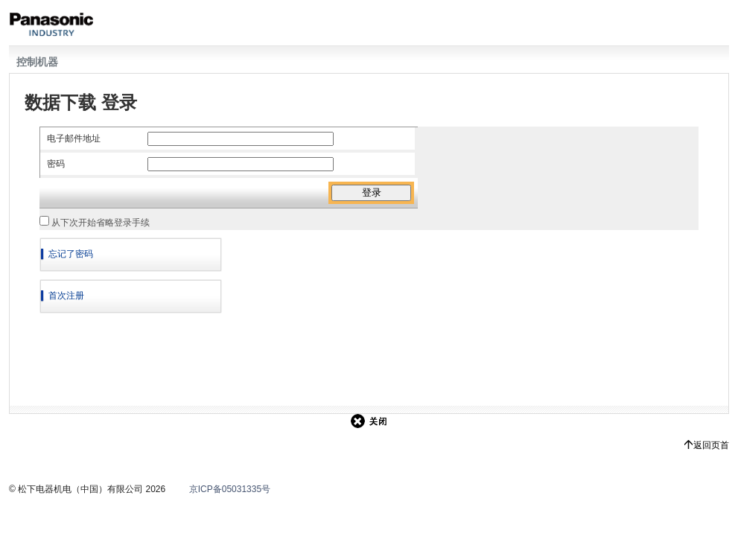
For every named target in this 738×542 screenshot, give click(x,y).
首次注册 (66, 295)
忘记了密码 (70, 254)
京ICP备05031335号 (229, 489)
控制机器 (37, 62)
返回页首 (711, 445)
